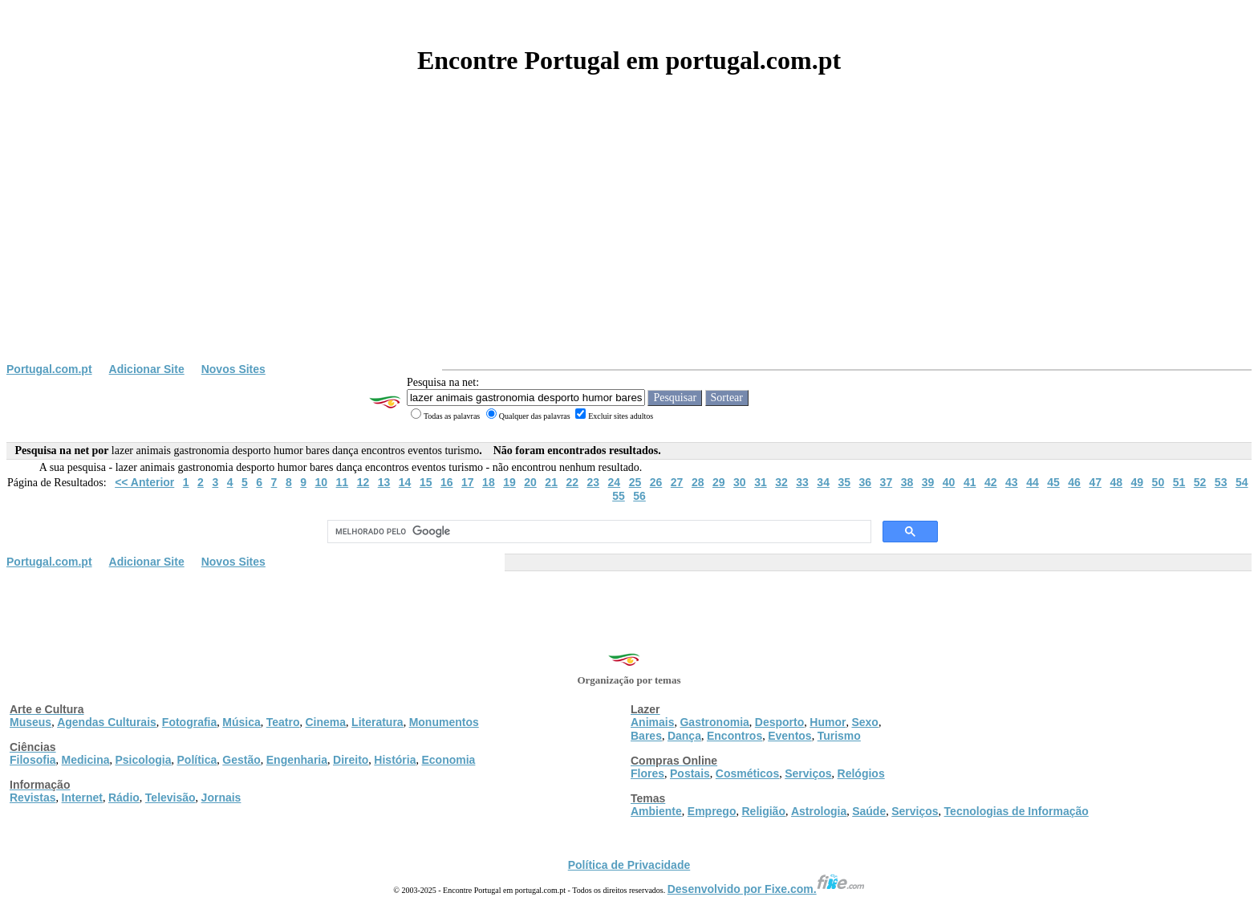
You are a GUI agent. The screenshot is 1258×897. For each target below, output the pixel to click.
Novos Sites (233, 369)
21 (551, 482)
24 (614, 482)
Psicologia (143, 759)
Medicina (86, 759)
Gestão (241, 759)
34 (823, 482)
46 (1074, 482)
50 (1158, 482)
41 (970, 482)
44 (1032, 482)
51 (1179, 482)
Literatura (377, 722)
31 (760, 482)
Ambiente (656, 811)
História (395, 759)
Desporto (779, 722)
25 (635, 482)
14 (405, 482)
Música (241, 722)
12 (363, 482)
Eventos (789, 735)
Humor (828, 722)
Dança (684, 735)
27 (677, 482)
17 (467, 482)
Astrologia (818, 811)
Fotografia (189, 722)
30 (739, 482)
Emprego (712, 811)
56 (639, 495)
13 (384, 482)
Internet (82, 797)
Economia (448, 759)
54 (1242, 482)
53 (1221, 482)
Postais (690, 773)
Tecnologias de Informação (1016, 811)
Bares (646, 735)
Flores (647, 773)
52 (1200, 482)
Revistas (33, 797)
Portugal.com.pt (49, 369)
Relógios (861, 773)
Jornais (221, 797)
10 (320, 482)
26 (656, 482)
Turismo (839, 735)
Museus (30, 722)
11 (342, 482)
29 (718, 482)
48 (1116, 482)
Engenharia (296, 759)
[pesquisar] (597, 532)
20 (530, 482)
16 (446, 482)
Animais (652, 722)
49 (1137, 482)
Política (197, 759)
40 (949, 482)
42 (990, 482)
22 (572, 482)
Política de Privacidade (629, 864)
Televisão (170, 797)
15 (426, 482)
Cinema (326, 722)
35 (844, 482)
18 (488, 482)
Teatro (283, 722)
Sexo (864, 722)
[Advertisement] (629, 242)
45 (1053, 482)
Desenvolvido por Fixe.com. (766, 889)
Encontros (734, 735)
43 (1011, 482)
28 (698, 482)
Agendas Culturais (106, 722)
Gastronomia (714, 722)
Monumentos (444, 722)
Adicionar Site (147, 369)
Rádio (124, 797)
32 (781, 482)
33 (802, 482)
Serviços (808, 773)
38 (907, 482)
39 (928, 482)
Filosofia (33, 759)
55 (618, 495)
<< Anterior (144, 482)
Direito (350, 759)
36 (865, 482)
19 (509, 482)
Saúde (869, 811)
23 (593, 482)
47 (1095, 482)
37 (886, 482)
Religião (763, 811)
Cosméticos (747, 773)
